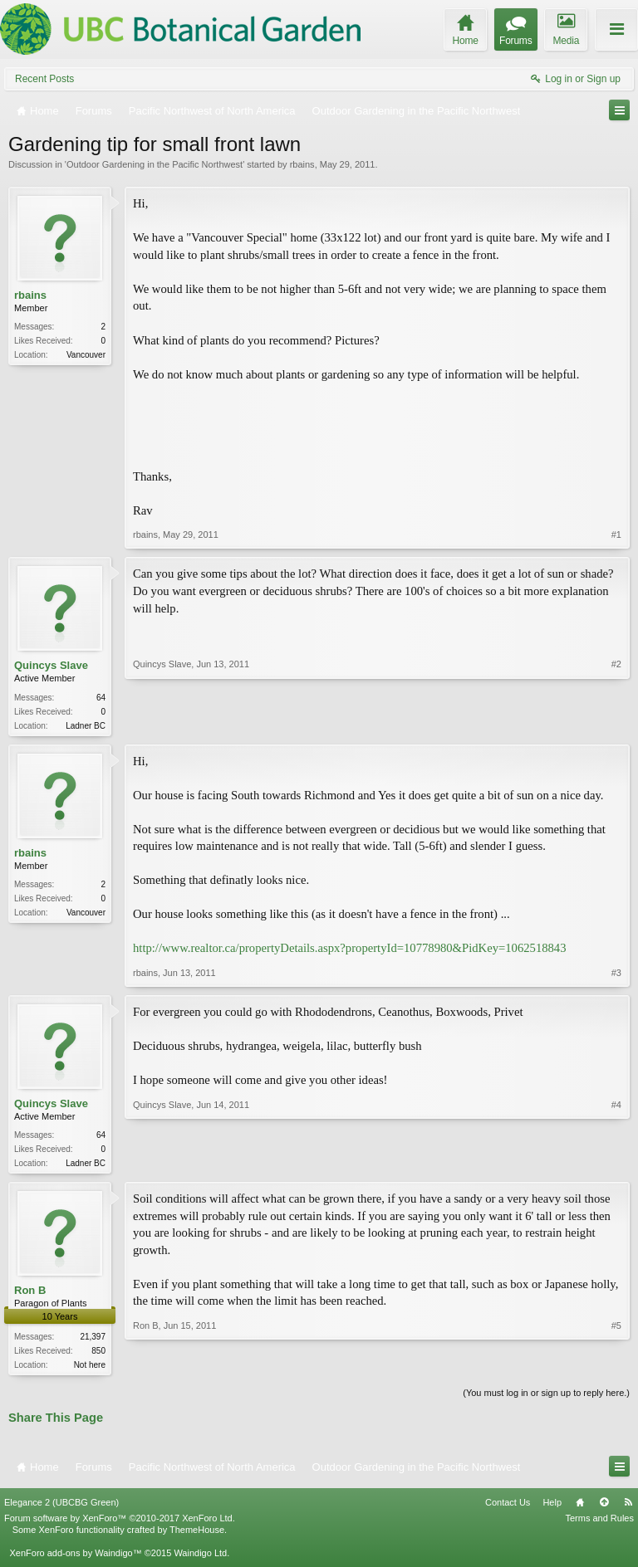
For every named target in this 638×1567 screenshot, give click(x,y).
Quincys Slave (51, 665)
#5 (616, 1366)
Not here (90, 1368)
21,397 (93, 1340)
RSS (628, 1507)
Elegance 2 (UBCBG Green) (61, 1507)
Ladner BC (86, 725)
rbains (302, 164)
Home (580, 1507)
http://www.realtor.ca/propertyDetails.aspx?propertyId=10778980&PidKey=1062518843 (350, 949)
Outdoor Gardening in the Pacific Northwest (154, 164)
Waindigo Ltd (200, 1558)
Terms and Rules (599, 1523)
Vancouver (86, 354)
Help (552, 1507)
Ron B (30, 1293)
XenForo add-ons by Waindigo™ (75, 1558)
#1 (616, 534)
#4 (616, 1163)
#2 (616, 723)
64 (101, 697)
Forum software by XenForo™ (119, 1523)
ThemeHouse (196, 1535)
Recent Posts (44, 79)
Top (604, 1507)
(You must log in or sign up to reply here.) (546, 1398)
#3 (616, 974)
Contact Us (507, 1507)
